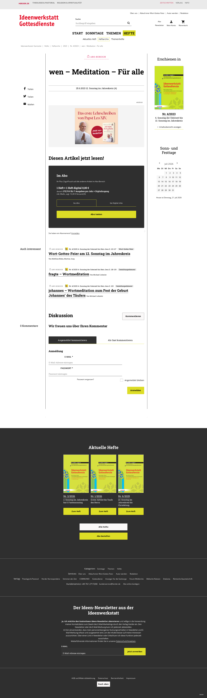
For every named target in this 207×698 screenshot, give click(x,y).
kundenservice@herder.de (109, 575)
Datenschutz (103, 670)
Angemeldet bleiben (134, 372)
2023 (65, 44)
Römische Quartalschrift (182, 570)
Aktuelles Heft (89, 37)
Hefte (129, 31)
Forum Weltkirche (137, 570)
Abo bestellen (103, 527)
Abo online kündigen (131, 575)
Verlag (176, 3)
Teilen (30, 87)
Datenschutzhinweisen (126, 632)
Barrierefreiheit (117, 670)
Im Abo (76, 201)
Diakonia (166, 570)
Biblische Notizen (153, 570)
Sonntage (94, 31)
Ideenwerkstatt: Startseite (31, 44)
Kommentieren (133, 314)
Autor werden (172, 11)
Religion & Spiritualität (72, 3)
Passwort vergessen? (85, 371)
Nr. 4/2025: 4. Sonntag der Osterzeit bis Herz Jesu (87, 247)
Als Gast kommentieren (120, 338)
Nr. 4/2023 (74, 44)
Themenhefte (117, 37)
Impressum (130, 670)
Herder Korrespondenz (51, 570)
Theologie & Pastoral (44, 3)
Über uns (133, 11)
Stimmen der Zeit (70, 570)
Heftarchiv (104, 37)
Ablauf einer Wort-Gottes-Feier (152, 11)
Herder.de (24, 3)
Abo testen (96, 212)
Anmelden (75, 231)
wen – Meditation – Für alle (92, 44)
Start (77, 31)
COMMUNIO (84, 570)
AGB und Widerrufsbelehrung (83, 670)
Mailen (31, 102)
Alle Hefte (103, 518)
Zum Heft (76, 502)
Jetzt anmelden (135, 643)
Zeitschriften (161, 3)
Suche (78, 17)
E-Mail (69, 355)
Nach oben (103, 675)
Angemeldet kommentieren (72, 338)
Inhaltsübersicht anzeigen (170, 125)
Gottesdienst (97, 570)
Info (186, 3)
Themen (113, 31)
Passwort (67, 363)
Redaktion (184, 11)
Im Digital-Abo (116, 201)
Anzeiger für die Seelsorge (116, 570)
